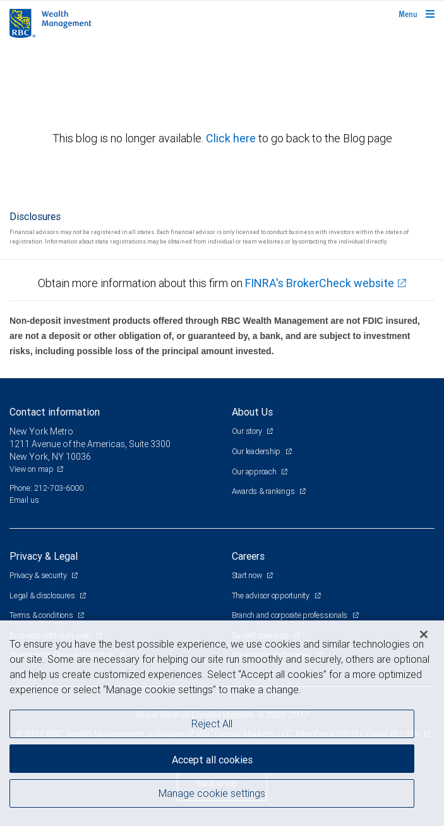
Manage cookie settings (212, 793)
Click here (232, 138)
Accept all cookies (212, 759)
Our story (248, 431)
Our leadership (257, 451)
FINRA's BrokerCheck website (319, 283)
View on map (31, 469)
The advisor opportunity (271, 595)
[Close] (424, 634)
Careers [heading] (248, 556)
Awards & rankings (264, 491)
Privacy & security (38, 575)
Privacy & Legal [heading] (43, 556)
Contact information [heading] (54, 411)
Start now (248, 575)
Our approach (255, 471)
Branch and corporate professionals (290, 615)
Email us (24, 500)
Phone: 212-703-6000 (46, 488)
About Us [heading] (252, 411)
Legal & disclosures (42, 595)
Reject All (211, 723)
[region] (222, 723)
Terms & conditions (42, 615)
